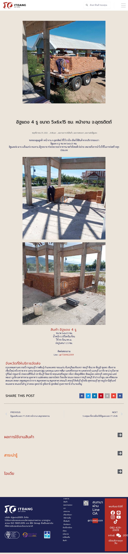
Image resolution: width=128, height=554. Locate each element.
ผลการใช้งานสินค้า (19, 437)
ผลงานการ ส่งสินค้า (65, 133)
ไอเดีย (9, 473)
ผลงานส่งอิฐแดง (91, 133)
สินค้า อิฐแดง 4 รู (64, 329)
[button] (123, 5)
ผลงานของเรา (79, 133)
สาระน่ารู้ (10, 455)
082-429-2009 (116, 529)
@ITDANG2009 (66, 354)
